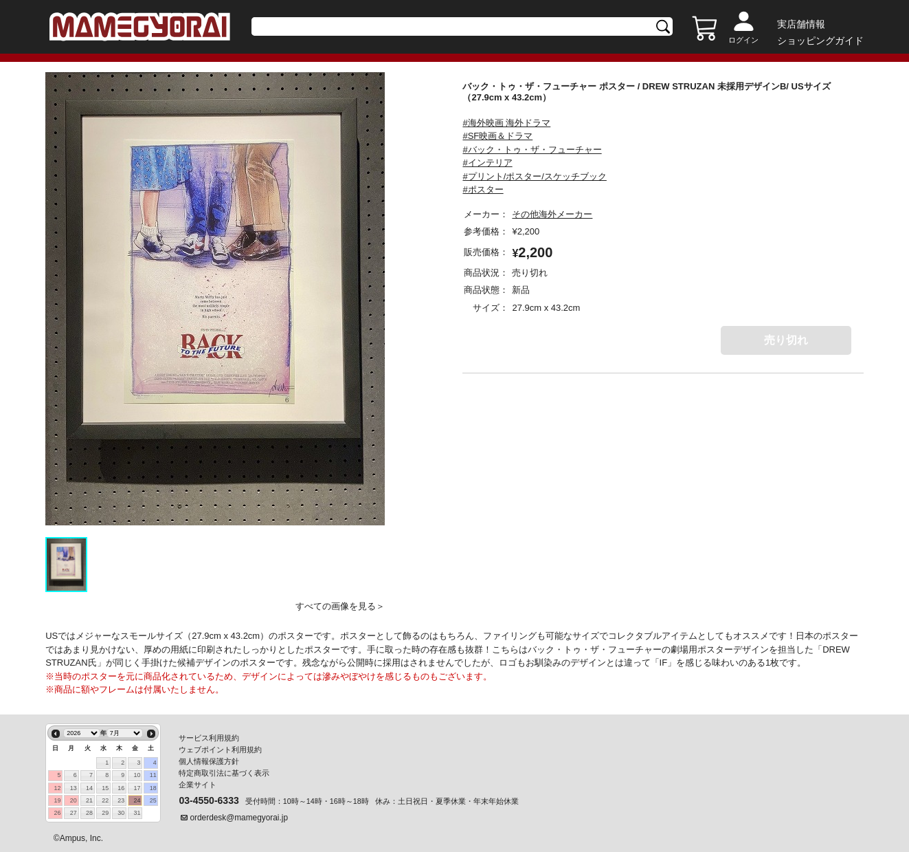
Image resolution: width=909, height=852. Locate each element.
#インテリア (487, 162)
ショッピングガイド (820, 40)
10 (137, 775)
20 (73, 800)
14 (89, 788)
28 (89, 812)
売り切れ (786, 340)
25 (153, 800)
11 (153, 775)
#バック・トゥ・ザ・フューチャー (531, 149)
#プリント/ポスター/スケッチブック (534, 176)
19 (57, 800)
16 (120, 788)
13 (73, 788)
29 (105, 812)
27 (73, 812)
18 (153, 788)
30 (120, 812)
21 (89, 800)
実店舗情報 (801, 24)
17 (137, 788)
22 (105, 800)
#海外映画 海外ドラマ (506, 123)
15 (105, 788)
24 (137, 800)
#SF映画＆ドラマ (497, 136)
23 (120, 800)
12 (57, 788)
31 (137, 812)
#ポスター (482, 189)
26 (57, 812)
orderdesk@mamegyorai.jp (239, 817)
